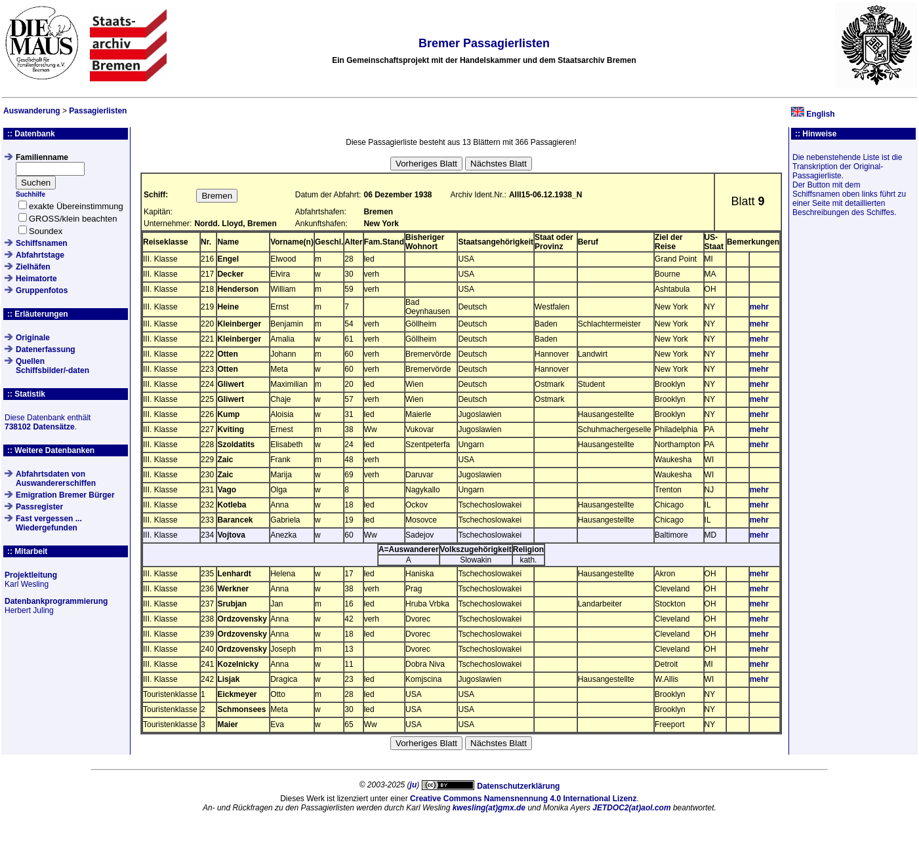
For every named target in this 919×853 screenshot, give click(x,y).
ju (413, 784)
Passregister (39, 506)
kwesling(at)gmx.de (489, 807)
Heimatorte (36, 278)
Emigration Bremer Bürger (65, 495)
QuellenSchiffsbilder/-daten (52, 366)
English (820, 114)
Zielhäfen (33, 266)
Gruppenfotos (42, 290)
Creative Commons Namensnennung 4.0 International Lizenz (523, 798)
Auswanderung (31, 110)
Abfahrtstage (40, 255)
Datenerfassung (45, 349)
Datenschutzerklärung (518, 786)
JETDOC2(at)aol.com (631, 807)
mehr (759, 306)
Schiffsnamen (42, 243)
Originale (33, 337)
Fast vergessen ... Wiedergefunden (49, 523)
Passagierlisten (98, 110)
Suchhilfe (30, 194)
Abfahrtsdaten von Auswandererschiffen (56, 478)
